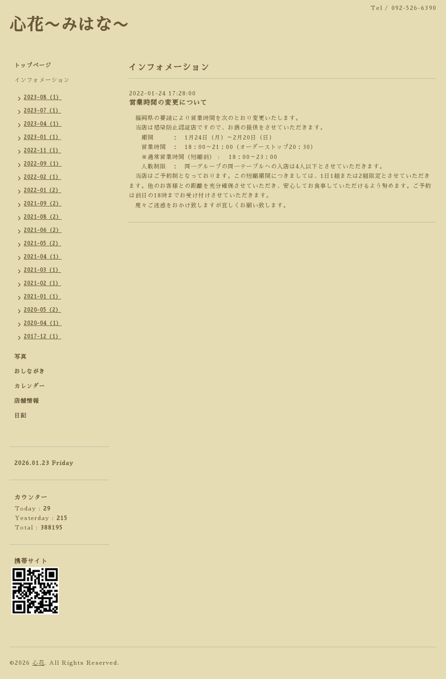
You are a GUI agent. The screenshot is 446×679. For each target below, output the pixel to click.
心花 (38, 663)
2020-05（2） (42, 310)
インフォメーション (42, 80)
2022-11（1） (42, 150)
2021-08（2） (43, 217)
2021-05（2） (42, 243)
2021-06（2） (43, 230)
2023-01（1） (42, 137)
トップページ (32, 65)
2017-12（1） (42, 336)
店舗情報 (26, 401)
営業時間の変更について (168, 102)
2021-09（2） (43, 203)
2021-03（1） (42, 270)
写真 (20, 357)
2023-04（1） (43, 124)
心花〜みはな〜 (69, 25)
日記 (20, 416)
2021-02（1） (42, 283)
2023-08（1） (43, 97)
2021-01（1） (42, 296)
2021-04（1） (43, 257)
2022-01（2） (42, 190)
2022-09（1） (43, 164)
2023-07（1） (42, 110)
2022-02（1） (42, 177)
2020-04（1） (43, 323)
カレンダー (29, 386)
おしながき (29, 371)
